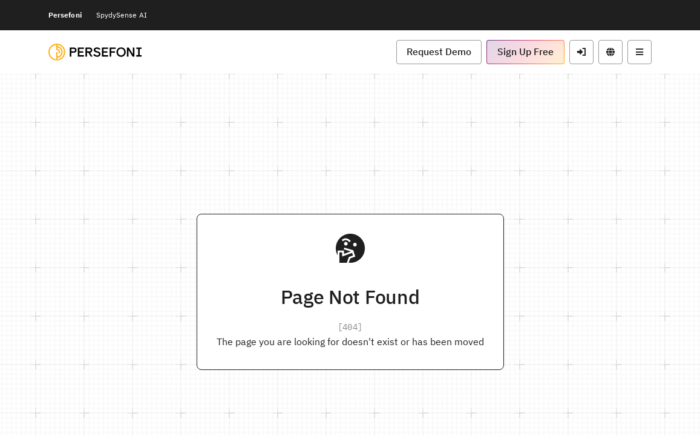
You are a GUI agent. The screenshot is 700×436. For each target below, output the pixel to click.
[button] (439, 52)
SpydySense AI (121, 14)
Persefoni (65, 14)
